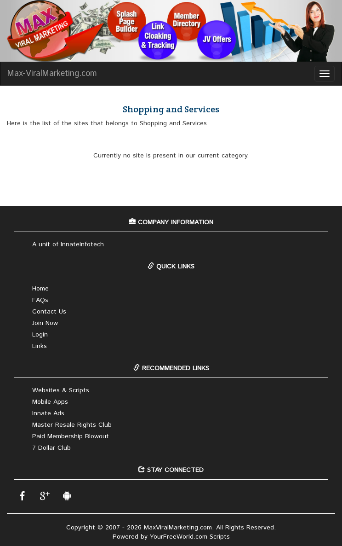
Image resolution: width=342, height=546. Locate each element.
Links (39, 346)
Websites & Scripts (60, 390)
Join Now (45, 323)
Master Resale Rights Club (72, 425)
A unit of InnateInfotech (68, 244)
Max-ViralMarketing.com (52, 74)
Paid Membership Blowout (70, 436)
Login (40, 334)
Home (40, 288)
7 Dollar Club (51, 448)
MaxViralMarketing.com (178, 527)
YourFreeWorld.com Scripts (190, 536)
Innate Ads (48, 413)
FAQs (40, 300)
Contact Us (49, 311)
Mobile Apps (50, 402)
